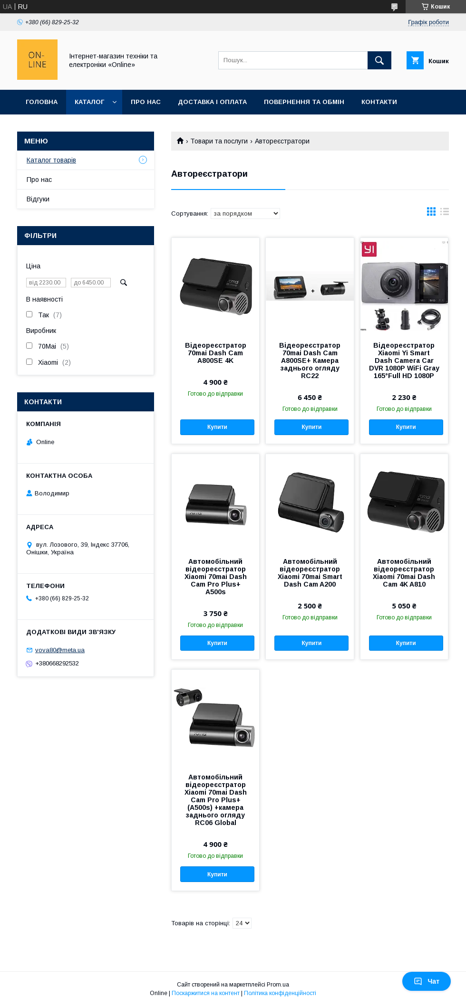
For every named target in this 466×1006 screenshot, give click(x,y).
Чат (426, 981)
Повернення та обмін (304, 101)
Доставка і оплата (212, 101)
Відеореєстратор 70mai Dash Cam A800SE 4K (215, 353)
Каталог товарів (51, 160)
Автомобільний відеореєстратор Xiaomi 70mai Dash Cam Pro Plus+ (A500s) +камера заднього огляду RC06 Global (215, 799)
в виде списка (444, 213)
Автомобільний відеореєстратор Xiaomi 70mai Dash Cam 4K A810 (404, 573)
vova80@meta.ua (60, 650)
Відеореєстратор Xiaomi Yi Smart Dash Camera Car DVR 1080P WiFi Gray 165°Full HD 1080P (404, 361)
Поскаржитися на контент (206, 993)
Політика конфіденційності (280, 993)
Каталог (89, 101)
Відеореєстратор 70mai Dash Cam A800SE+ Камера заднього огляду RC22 (309, 361)
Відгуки (38, 199)
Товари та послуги (219, 141)
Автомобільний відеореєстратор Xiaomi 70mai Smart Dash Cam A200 (310, 573)
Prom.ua (278, 984)
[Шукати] (379, 60)
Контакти (379, 101)
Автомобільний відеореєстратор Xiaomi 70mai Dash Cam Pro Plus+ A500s (215, 577)
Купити (217, 427)
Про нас (146, 101)
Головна (42, 101)
